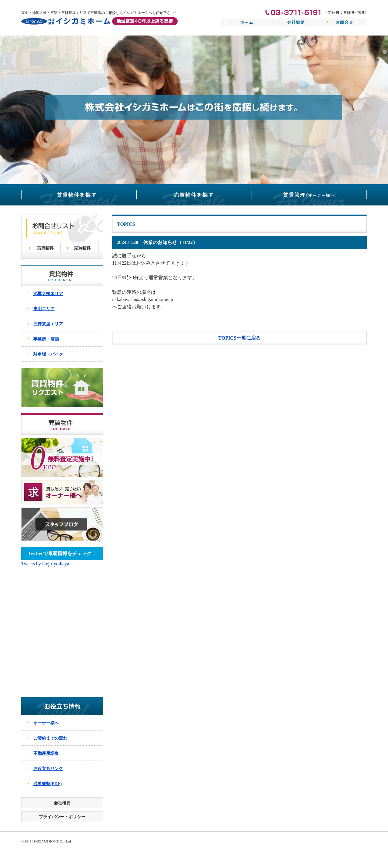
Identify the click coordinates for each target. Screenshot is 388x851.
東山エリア (44, 308)
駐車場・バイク (48, 354)
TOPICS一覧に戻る (239, 338)
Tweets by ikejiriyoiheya (45, 563)
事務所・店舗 (46, 339)
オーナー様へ (46, 722)
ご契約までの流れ (50, 738)
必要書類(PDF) (47, 783)
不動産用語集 (46, 753)
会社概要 (62, 802)
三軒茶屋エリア (48, 323)
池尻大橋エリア (48, 293)
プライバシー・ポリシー (62, 816)
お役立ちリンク (48, 768)
